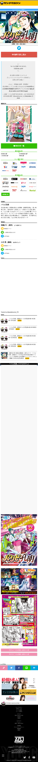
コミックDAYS (19, 711)
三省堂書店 (4, 155)
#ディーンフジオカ (23, 89)
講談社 (19, 729)
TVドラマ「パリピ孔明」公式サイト (19, 654)
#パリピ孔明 (14, 66)
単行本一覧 (19, 146)
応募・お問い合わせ (19, 723)
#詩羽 (15, 89)
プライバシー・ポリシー (19, 727)
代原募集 (19, 725)
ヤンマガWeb (19, 710)
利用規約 (19, 728)
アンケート (19, 720)
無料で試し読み (19, 55)
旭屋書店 (4, 153)
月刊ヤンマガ (19, 708)
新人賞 (19, 716)
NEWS (19, 718)
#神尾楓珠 (11, 89)
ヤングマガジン (19, 707)
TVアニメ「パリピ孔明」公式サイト (19, 650)
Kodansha (14, 750)
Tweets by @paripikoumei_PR (10, 312)
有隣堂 (21, 155)
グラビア (19, 713)
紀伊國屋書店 (23, 153)
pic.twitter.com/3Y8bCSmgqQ (19, 91)
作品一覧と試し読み (19, 715)
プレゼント (19, 721)
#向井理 (29, 86)
